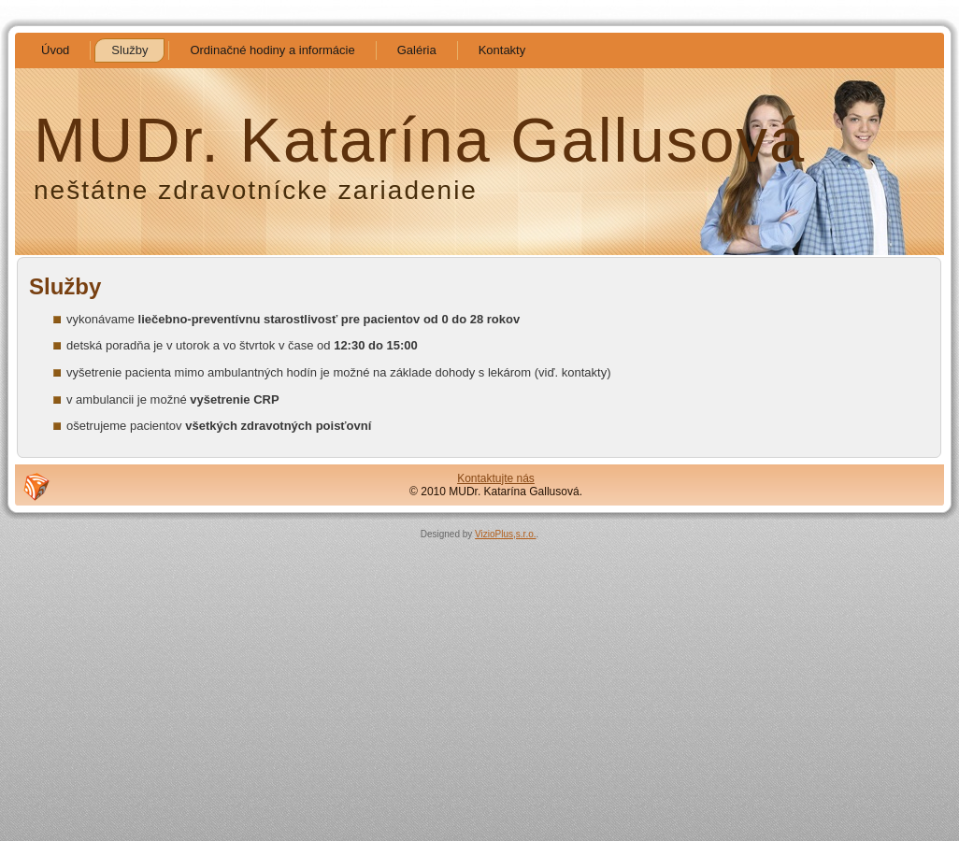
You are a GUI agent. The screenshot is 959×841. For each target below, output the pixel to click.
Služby (65, 286)
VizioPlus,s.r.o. (505, 534)
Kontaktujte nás (496, 478)
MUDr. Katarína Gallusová (420, 140)
